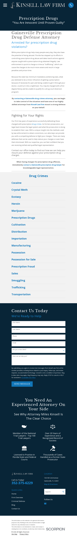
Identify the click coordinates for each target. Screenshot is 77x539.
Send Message (22, 384)
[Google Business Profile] (45, 503)
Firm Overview (17, 497)
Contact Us (16, 508)
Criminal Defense (18, 501)
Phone (15, 336)
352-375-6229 (22, 483)
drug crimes (37, 124)
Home (14, 494)
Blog (13, 505)
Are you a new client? (19, 349)
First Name (16, 322)
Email (14, 343)
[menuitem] (38, 183)
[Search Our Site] (63, 492)
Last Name (16, 329)
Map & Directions (51, 484)
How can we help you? (20, 356)
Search (48, 492)
